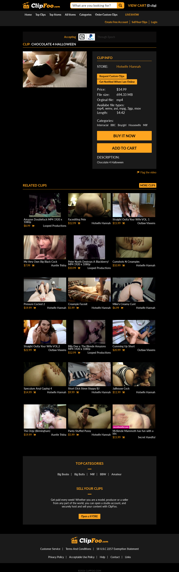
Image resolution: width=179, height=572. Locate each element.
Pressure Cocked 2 (34, 304)
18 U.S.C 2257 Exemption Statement (117, 548)
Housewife (135, 125)
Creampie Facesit (77, 304)
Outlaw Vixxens (146, 223)
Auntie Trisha (58, 265)
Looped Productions (54, 225)
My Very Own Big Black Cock (40, 261)
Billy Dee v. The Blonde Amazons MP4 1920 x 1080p (87, 347)
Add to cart (124, 148)
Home (28, 14)
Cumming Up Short (124, 346)
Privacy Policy (56, 557)
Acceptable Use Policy (81, 557)
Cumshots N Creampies (126, 261)
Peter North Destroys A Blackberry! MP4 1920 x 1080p (88, 263)
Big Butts (79, 474)
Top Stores (55, 14)
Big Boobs (63, 474)
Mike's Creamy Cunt (124, 304)
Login (154, 22)
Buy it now (124, 136)
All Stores (70, 14)
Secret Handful (146, 437)
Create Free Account (116, 22)
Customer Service (50, 548)
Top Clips (40, 14)
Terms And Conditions (78, 548)
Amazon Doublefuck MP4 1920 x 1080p (43, 221)
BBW (103, 474)
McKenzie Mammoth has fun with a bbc (133, 432)
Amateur (116, 474)
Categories (85, 14)
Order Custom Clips (106, 14)
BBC (113, 125)
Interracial (102, 125)
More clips (147, 185)
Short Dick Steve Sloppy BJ (83, 388)
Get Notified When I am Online (117, 81)
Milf (145, 125)
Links (128, 557)
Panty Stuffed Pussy (79, 430)
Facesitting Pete (77, 219)
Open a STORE (89, 516)
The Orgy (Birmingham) (37, 430)
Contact (115, 557)
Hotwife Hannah (128, 66)
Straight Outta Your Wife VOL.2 (42, 346)
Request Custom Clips (111, 76)
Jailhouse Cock (121, 388)
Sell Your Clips (139, 22)
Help (102, 557)
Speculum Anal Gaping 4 (38, 388)
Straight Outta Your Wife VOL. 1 (131, 219)
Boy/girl (122, 125)
